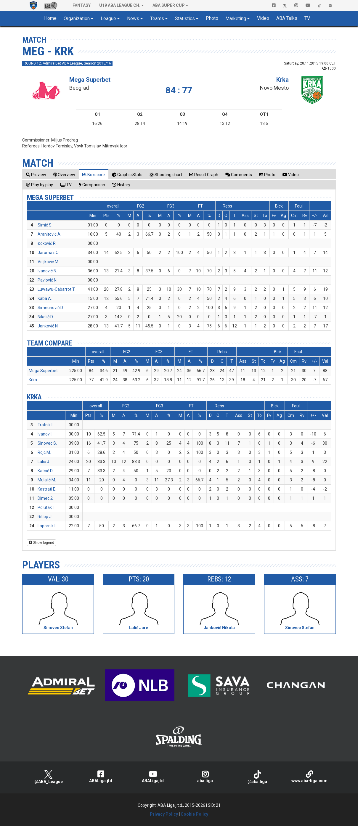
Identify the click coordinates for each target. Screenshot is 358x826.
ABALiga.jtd (100, 776)
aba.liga (205, 776)
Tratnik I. (45, 424)
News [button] (133, 18)
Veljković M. (48, 261)
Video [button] (263, 18)
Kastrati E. (47, 489)
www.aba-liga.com (309, 776)
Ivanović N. (47, 271)
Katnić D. (45, 470)
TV (307, 18)
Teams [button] (157, 18)
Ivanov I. (45, 434)
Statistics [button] (185, 18)
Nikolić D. (46, 316)
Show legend (41, 543)
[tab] (36, 174)
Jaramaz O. (48, 252)
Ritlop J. (45, 516)
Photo (212, 18)
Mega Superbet (89, 79)
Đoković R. (47, 243)
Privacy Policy (164, 814)
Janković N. (48, 326)
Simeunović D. (51, 307)
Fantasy (82, 5)
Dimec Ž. (46, 498)
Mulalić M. (47, 480)
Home (50, 18)
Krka (282, 79)
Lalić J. (44, 461)
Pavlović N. (47, 280)
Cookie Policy (194, 814)
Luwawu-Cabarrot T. (57, 289)
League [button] (108, 18)
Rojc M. (44, 452)
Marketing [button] (235, 18)
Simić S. (45, 225)
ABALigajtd (152, 776)
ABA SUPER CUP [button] (168, 5)
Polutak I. (46, 507)
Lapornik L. (47, 525)
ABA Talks (286, 18)
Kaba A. (45, 298)
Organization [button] (77, 18)
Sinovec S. (47, 443)
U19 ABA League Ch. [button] (119, 5)
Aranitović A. (49, 234)
